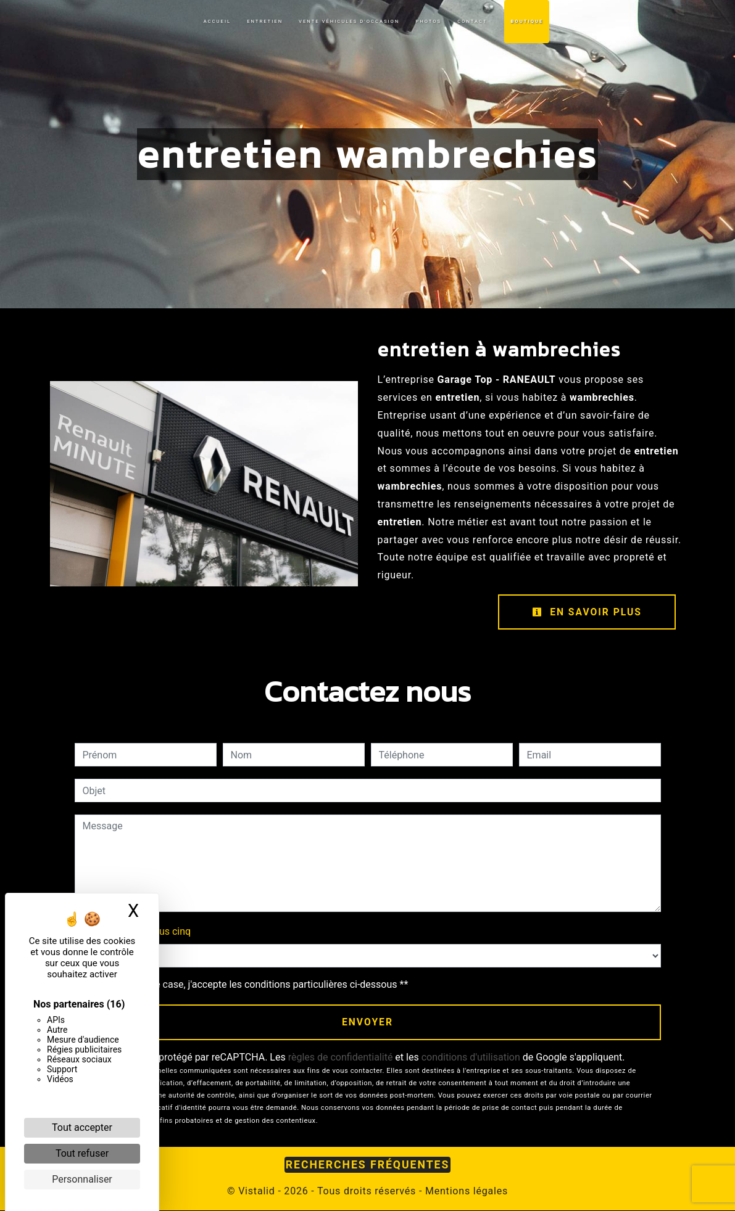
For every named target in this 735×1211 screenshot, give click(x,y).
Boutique (526, 21)
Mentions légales (465, 1191)
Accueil (217, 21)
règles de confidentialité (340, 1058)
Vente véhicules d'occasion (349, 21)
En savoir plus (586, 612)
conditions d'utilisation (470, 1058)
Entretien (265, 21)
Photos (428, 21)
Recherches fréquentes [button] (368, 1165)
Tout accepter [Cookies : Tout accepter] (82, 1127)
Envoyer (367, 1022)
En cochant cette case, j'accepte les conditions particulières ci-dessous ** (248, 985)
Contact (472, 21)
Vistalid (256, 1191)
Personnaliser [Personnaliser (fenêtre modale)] (82, 1179)
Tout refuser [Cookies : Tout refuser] (82, 1153)
